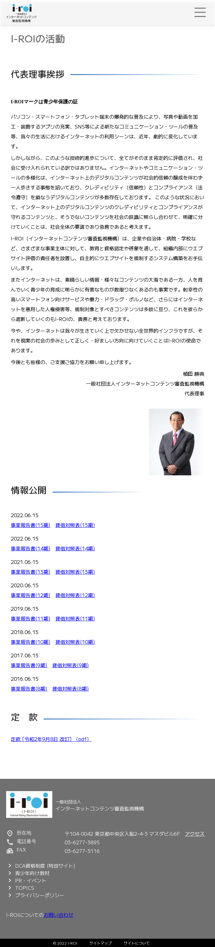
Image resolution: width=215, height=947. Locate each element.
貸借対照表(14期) (75, 548)
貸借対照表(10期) (75, 641)
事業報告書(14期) (30, 548)
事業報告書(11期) (30, 618)
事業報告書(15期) (30, 525)
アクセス (195, 833)
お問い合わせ (58, 914)
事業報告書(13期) (30, 571)
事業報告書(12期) (30, 595)
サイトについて (137, 942)
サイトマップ (101, 942)
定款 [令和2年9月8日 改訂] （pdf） (51, 739)
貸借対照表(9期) (70, 665)
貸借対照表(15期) (75, 525)
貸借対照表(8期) (70, 688)
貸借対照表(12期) (75, 595)
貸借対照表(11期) (75, 618)
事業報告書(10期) (30, 641)
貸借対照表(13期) (75, 571)
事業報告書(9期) (29, 665)
